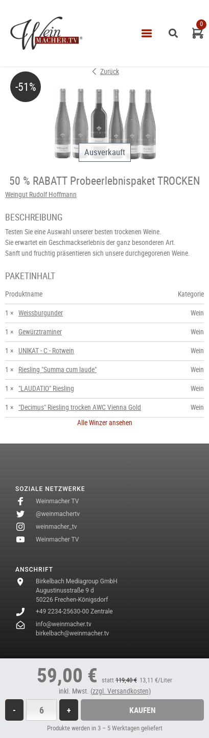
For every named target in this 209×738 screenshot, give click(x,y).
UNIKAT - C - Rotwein (46, 350)
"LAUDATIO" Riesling (46, 388)
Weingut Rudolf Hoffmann (41, 194)
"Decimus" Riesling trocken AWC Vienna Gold (79, 407)
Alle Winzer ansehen (104, 422)
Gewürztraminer (40, 331)
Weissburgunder (40, 312)
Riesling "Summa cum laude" (57, 369)
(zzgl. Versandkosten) (120, 691)
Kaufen (142, 710)
